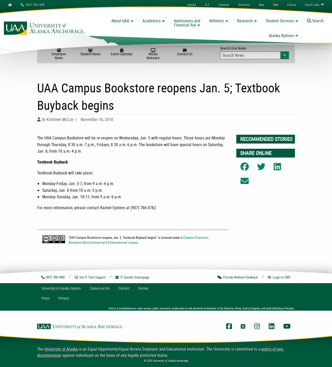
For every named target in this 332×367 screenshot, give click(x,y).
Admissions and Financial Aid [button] (187, 23)
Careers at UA (99, 288)
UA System (61, 288)
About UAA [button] (120, 21)
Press (46, 298)
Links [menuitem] (312, 5)
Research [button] (245, 21)
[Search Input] (250, 55)
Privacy (63, 298)
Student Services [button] (280, 21)
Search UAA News (254, 52)
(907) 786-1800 (33, 5)
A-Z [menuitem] (207, 5)
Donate (143, 288)
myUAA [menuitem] (191, 5)
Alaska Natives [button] (281, 35)
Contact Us (184, 52)
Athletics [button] (216, 21)
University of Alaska (61, 349)
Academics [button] (151, 21)
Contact (123, 288)
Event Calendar (121, 52)
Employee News (58, 54)
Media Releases (153, 54)
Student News (90, 52)
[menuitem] (223, 4)
